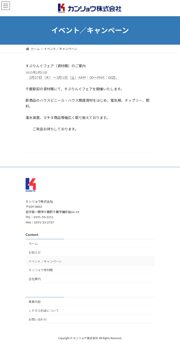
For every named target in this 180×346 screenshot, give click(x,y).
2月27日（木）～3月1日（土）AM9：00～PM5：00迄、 (72, 77)
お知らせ (35, 252)
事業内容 (35, 302)
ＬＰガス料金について (44, 311)
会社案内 (35, 279)
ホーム (33, 244)
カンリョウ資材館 (41, 270)
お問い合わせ (38, 319)
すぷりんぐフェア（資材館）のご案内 (56, 66)
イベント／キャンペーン (45, 261)
